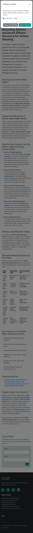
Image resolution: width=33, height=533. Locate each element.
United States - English (11, 18)
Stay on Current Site (10, 25)
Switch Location (25, 25)
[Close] (29, 4)
